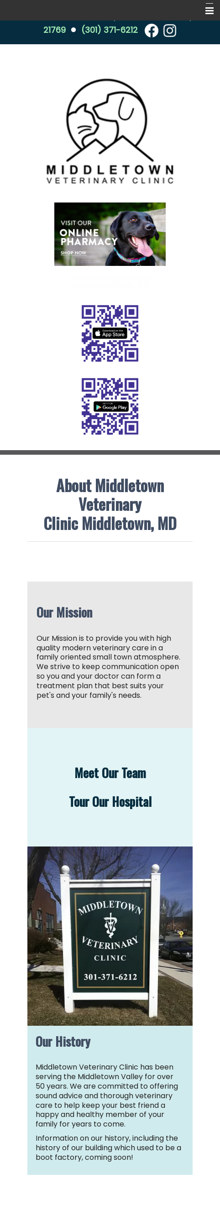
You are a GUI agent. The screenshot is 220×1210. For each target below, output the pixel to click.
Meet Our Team (110, 772)
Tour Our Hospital (110, 801)
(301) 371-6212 (109, 30)
